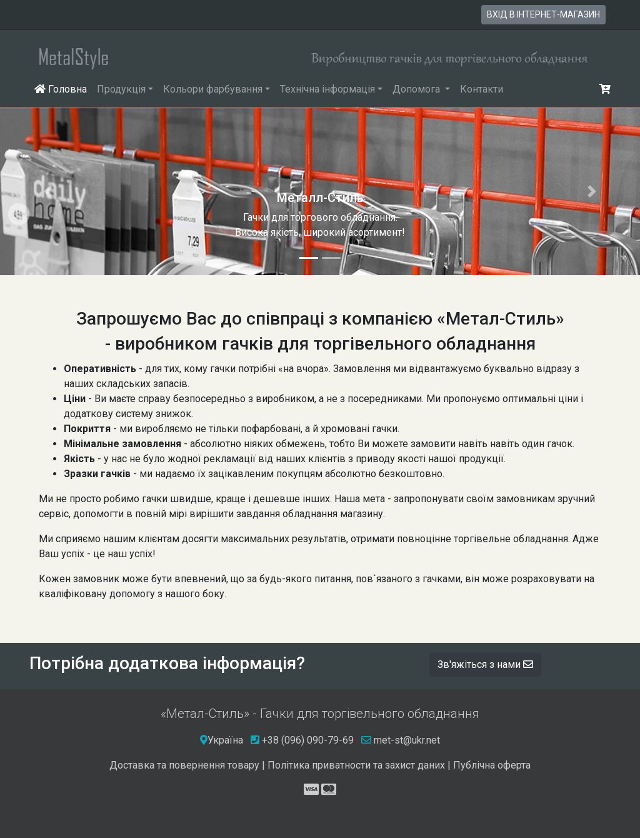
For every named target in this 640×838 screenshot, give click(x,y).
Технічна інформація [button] (327, 89)
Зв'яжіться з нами (485, 664)
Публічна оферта (492, 765)
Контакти (481, 89)
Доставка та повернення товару (184, 765)
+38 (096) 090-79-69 (308, 740)
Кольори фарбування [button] (212, 89)
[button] (48, 191)
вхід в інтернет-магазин (543, 14)
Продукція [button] (121, 89)
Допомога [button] (417, 89)
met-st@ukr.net (400, 740)
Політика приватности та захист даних (356, 765)
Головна (63, 88)
